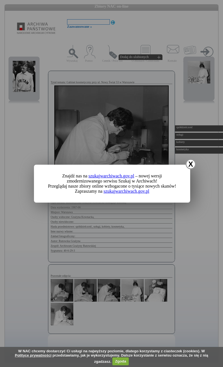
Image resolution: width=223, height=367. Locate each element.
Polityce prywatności (33, 355)
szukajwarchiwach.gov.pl (111, 175)
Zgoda (120, 361)
